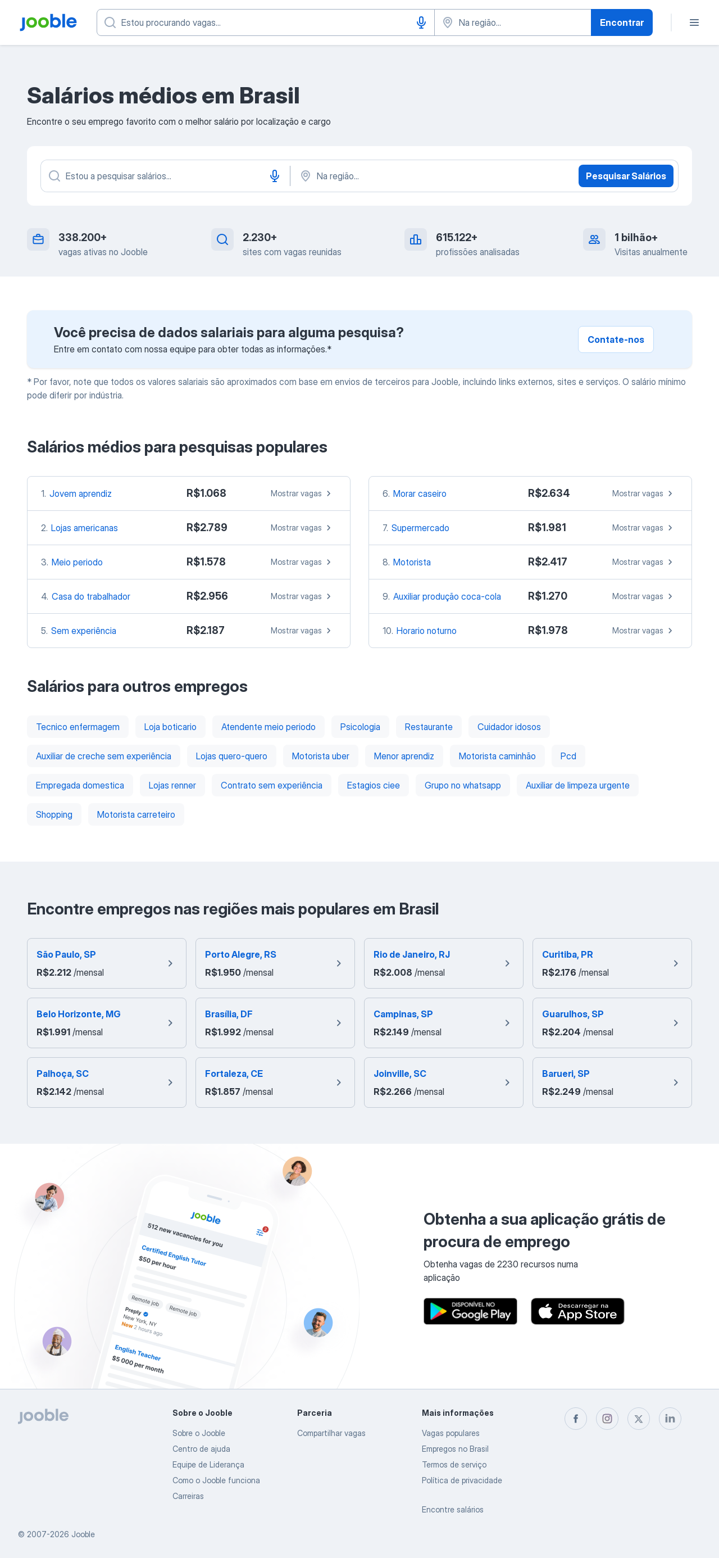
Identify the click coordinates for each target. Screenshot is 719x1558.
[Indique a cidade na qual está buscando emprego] (512, 22)
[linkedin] (670, 1418)
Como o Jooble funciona (216, 1480)
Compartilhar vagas (331, 1433)
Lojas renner (172, 785)
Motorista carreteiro (136, 814)
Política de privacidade (462, 1480)
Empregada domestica (80, 785)
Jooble (83, 1534)
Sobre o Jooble (198, 1433)
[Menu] (694, 22)
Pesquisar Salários (626, 176)
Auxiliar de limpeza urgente (578, 785)
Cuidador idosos (509, 726)
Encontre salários (453, 1509)
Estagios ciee (373, 785)
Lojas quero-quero (231, 756)
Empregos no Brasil (455, 1448)
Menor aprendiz (404, 756)
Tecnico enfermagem (78, 726)
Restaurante (429, 726)
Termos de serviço (454, 1464)
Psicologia (360, 726)
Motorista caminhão (497, 756)
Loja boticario (170, 726)
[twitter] (638, 1418)
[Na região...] (415, 176)
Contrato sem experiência (271, 785)
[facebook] (576, 1418)
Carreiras (188, 1496)
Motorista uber (320, 756)
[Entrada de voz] (421, 22)
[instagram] (607, 1418)
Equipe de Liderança (208, 1464)
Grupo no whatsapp (463, 785)
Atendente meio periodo (268, 726)
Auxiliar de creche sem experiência (103, 756)
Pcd (568, 756)
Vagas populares (451, 1433)
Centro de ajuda (201, 1448)
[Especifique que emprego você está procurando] (266, 22)
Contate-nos (616, 339)
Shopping (54, 814)
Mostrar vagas (302, 493)
